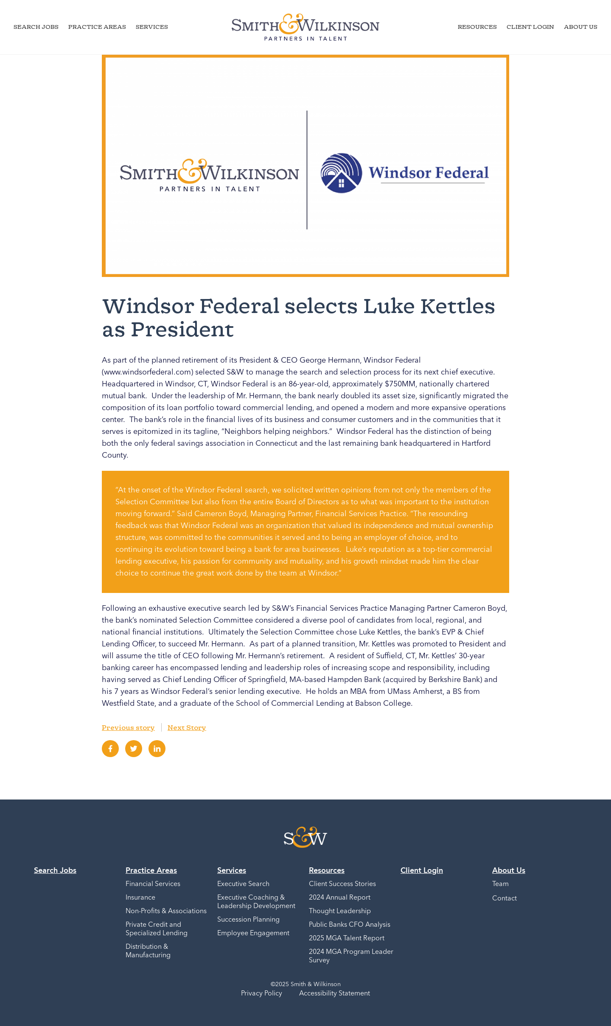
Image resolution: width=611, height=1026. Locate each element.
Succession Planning (248, 920)
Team (500, 884)
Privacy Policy (261, 993)
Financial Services (153, 884)
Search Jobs (36, 26)
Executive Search (243, 884)
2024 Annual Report (339, 898)
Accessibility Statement (334, 993)
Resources (477, 26)
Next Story (187, 727)
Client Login (530, 26)
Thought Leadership (340, 911)
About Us (580, 26)
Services (152, 26)
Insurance (140, 898)
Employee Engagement (253, 933)
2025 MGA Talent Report (346, 938)
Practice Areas (97, 26)
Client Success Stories (342, 884)
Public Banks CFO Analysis (349, 925)
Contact (504, 898)
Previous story (128, 727)
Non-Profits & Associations (166, 911)
